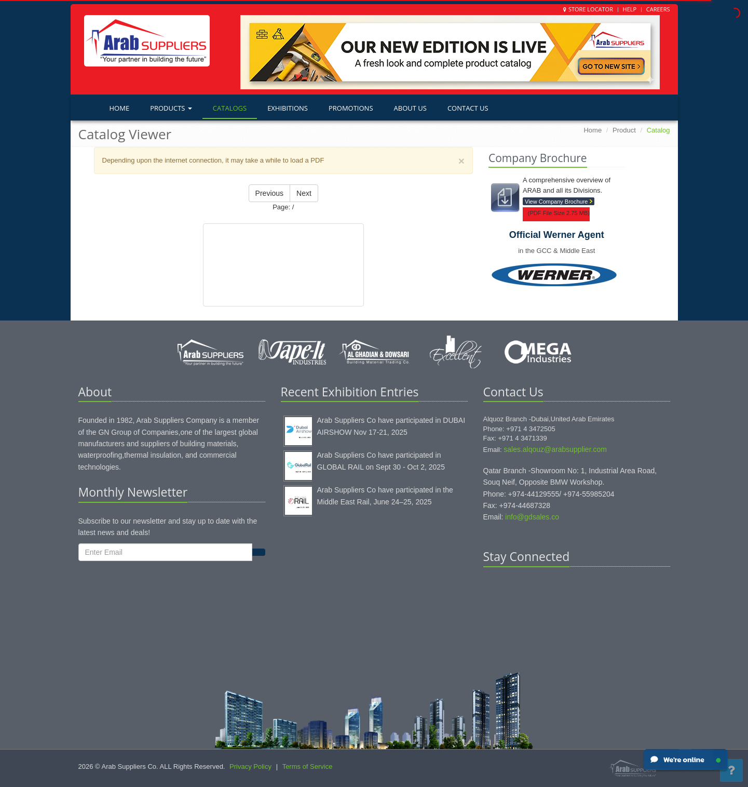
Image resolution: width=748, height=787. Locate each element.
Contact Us (467, 108)
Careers (658, 9)
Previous (269, 193)
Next (303, 193)
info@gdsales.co (532, 517)
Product (624, 130)
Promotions (351, 108)
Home (120, 108)
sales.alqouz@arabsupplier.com (555, 449)
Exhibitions (287, 108)
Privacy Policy (250, 766)
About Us (410, 108)
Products (171, 108)
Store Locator (590, 9)
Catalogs (230, 108)
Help (630, 9)
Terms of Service (307, 766)
